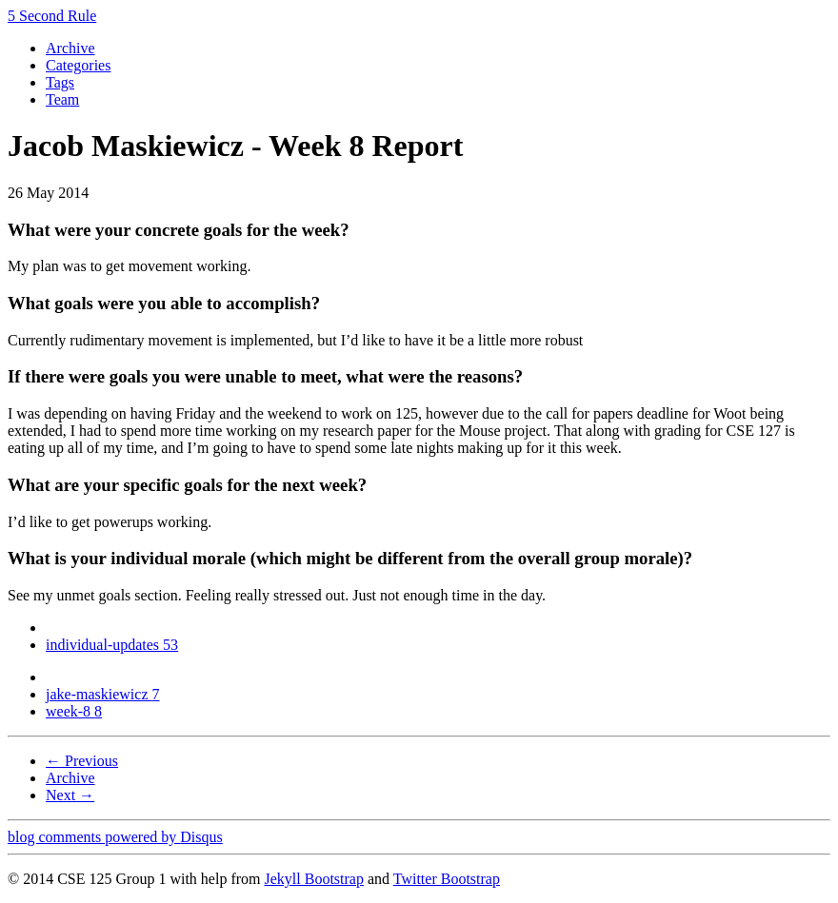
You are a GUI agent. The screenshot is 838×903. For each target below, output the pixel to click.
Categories (78, 65)
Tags (60, 82)
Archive (70, 48)
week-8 (74, 711)
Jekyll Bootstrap (313, 879)
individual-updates (112, 645)
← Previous (82, 761)
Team (62, 99)
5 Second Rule (52, 16)
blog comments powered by (115, 837)
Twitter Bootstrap (446, 879)
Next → (70, 795)
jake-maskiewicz (103, 694)
